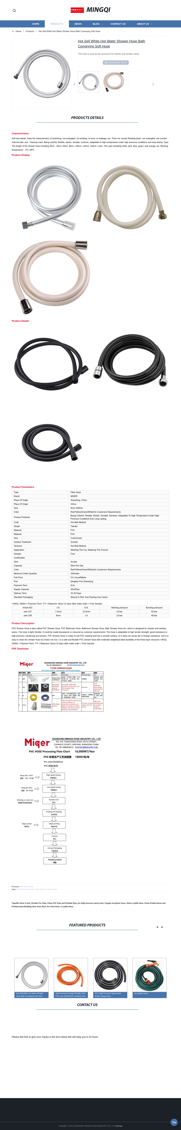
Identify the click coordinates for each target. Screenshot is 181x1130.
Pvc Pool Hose (53, 906)
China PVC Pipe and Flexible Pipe (62, 903)
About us (143, 36)
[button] (14, 11)
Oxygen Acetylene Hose (115, 903)
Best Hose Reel (39, 906)
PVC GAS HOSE (26, 887)
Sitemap (119, 1126)
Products (56, 36)
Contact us (118, 36)
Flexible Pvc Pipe (38, 903)
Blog (96, 36)
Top (174, 1123)
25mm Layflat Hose (135, 903)
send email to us (116, 62)
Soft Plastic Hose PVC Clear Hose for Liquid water (36, 889)
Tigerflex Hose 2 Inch (21, 903)
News (78, 36)
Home (35, 36)
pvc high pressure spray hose (91, 903)
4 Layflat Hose (67, 906)
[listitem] (90, 83)
